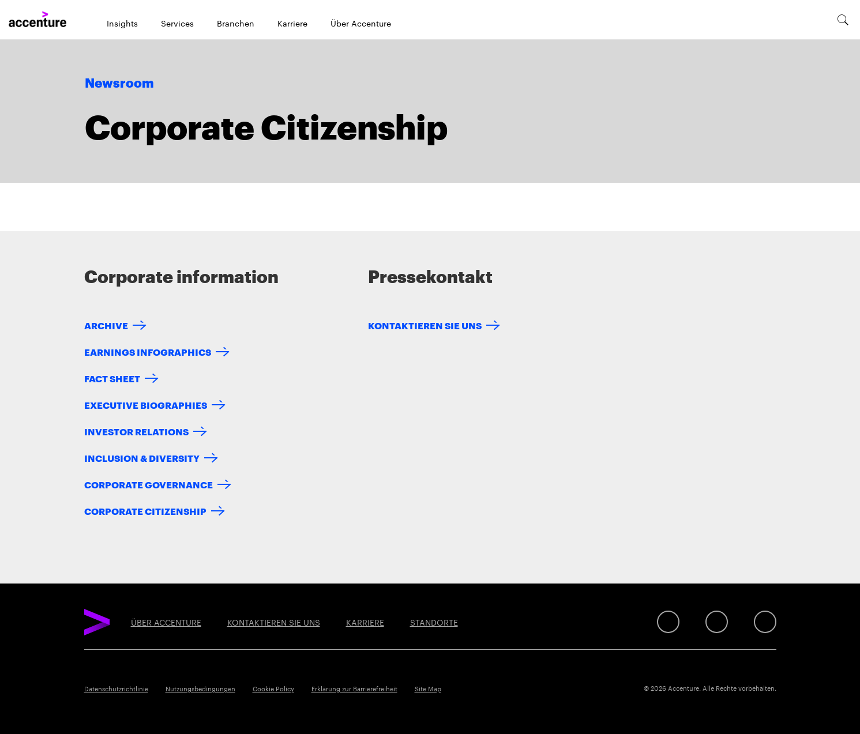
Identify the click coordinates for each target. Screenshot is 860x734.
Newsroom (119, 83)
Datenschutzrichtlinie (116, 688)
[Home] (37, 19)
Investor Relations (136, 431)
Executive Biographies (145, 404)
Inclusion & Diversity (142, 457)
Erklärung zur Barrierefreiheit (354, 688)
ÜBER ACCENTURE (166, 622)
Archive (106, 325)
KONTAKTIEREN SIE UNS (425, 325)
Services (177, 23)
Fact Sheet (112, 378)
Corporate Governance (148, 484)
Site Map (428, 688)
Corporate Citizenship (145, 510)
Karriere (292, 23)
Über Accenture (361, 23)
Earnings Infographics (147, 351)
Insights (122, 23)
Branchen (235, 23)
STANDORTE (434, 622)
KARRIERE (365, 622)
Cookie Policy (273, 688)
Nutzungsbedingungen (200, 688)
